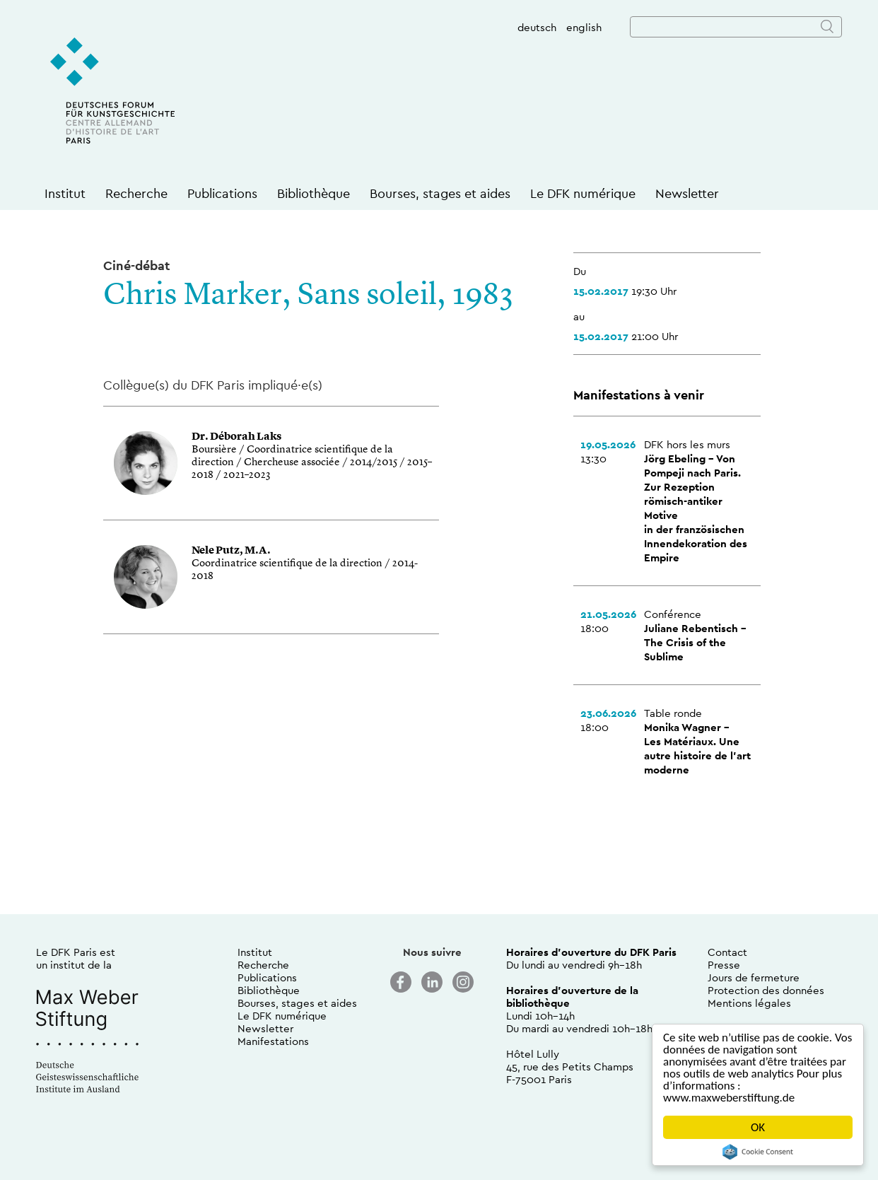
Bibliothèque (313, 193)
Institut (65, 193)
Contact (727, 952)
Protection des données (766, 990)
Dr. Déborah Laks (236, 437)
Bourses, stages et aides (440, 193)
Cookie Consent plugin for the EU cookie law (757, 1151)
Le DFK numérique (583, 193)
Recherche (136, 193)
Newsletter (687, 193)
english (584, 27)
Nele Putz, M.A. (231, 551)
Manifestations (273, 1041)
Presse (724, 964)
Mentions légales (749, 1003)
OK (758, 1127)
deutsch (536, 27)
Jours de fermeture (754, 977)
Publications (222, 193)
